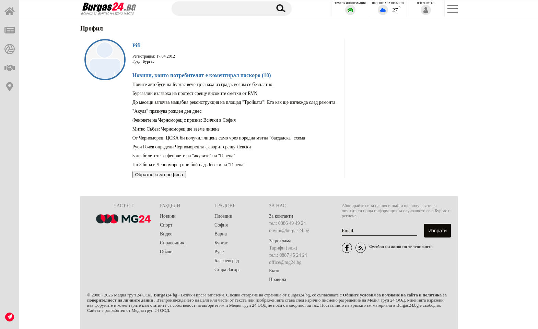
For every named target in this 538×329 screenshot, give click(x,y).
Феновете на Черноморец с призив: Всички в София (184, 120)
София (221, 225)
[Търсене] (218, 8)
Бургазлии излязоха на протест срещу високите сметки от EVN (194, 93)
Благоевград (226, 260)
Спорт (166, 225)
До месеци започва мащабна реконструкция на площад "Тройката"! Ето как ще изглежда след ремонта (234, 102)
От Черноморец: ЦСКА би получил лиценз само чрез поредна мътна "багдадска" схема (218, 138)
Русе (219, 251)
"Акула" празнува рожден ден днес (166, 111)
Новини (168, 216)
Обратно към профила (159, 174)
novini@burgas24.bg (289, 230)
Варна (220, 233)
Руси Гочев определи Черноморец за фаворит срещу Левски (191, 146)
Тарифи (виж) (283, 248)
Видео (166, 233)
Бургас (221, 242)
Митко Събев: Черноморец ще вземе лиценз (176, 129)
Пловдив (223, 216)
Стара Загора (227, 269)
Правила (277, 279)
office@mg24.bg (285, 262)
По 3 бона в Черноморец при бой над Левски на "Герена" (188, 164)
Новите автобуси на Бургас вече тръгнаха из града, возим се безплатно (202, 84)
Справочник (172, 242)
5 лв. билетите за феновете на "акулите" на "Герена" (183, 155)
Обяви (166, 251)
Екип (274, 270)
